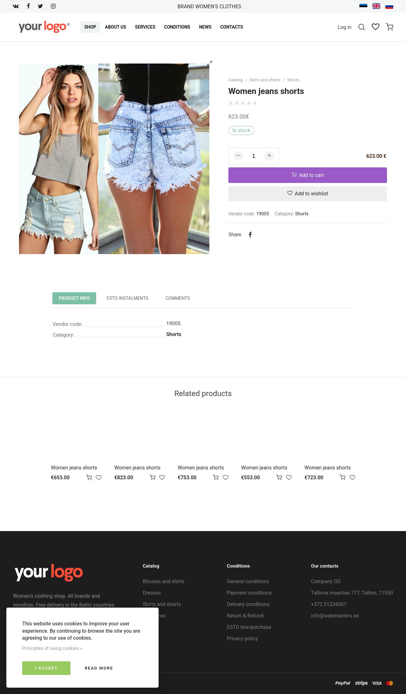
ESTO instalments (127, 298)
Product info (74, 298)
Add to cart (307, 175)
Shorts (293, 79)
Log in (344, 27)
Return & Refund (245, 616)
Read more (99, 668)
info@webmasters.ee (335, 616)
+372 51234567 (329, 604)
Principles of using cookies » (52, 648)
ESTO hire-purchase (249, 627)
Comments (177, 298)
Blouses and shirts (164, 581)
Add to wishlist (307, 194)
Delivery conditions (248, 604)
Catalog (235, 79)
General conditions (248, 581)
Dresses (152, 593)
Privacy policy (242, 639)
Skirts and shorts (264, 79)
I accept (46, 668)
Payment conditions (249, 593)
